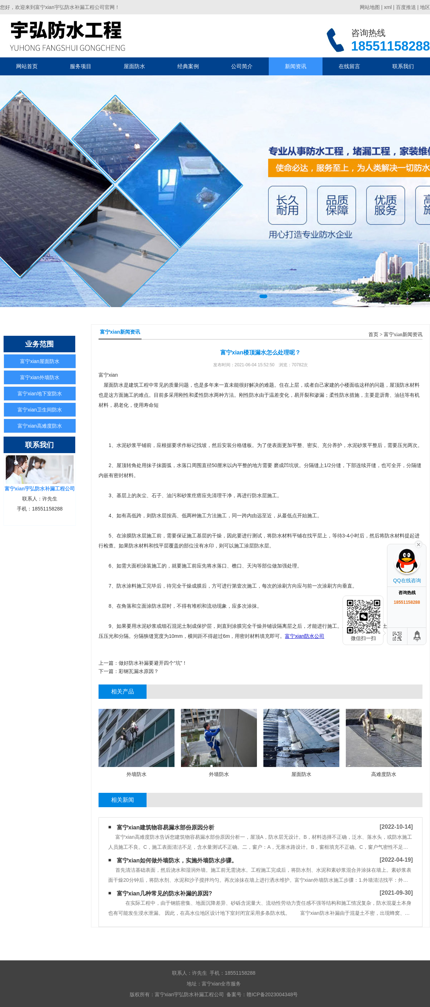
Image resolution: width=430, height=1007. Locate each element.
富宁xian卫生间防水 (40, 410)
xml (388, 7)
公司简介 (242, 66)
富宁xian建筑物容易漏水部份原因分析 (165, 827)
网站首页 (27, 66)
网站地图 (370, 7)
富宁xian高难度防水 (40, 426)
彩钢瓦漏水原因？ (139, 671)
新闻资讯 (295, 66)
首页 (373, 334)
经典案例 (188, 66)
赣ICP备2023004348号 (272, 994)
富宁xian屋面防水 (39, 361)
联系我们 (403, 66)
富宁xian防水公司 (304, 636)
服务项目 (80, 66)
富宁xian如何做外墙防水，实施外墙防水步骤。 (177, 860)
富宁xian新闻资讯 (403, 334)
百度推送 (406, 7)
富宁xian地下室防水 (40, 393)
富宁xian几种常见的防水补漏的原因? (164, 893)
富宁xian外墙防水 (39, 377)
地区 (425, 7)
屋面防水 (134, 66)
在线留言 (349, 66)
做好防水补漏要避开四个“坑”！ (153, 663)
